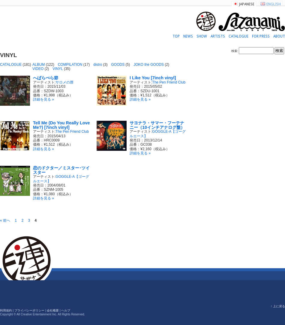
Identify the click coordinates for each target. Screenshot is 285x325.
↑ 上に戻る (278, 306)
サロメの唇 (65, 82)
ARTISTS (218, 36)
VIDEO (38, 69)
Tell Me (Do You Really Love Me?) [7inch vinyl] (61, 124)
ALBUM (38, 64)
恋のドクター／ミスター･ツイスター (61, 170)
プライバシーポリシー (29, 310)
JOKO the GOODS (149, 64)
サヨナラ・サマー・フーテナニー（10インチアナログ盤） (157, 124)
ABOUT (279, 36)
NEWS (188, 36)
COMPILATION (70, 64)
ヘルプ (65, 310)
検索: (234, 51)
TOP (176, 36)
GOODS (118, 64)
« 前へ (5, 220)
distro (97, 64)
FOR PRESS (261, 36)
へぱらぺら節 (45, 77)
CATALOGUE (238, 36)
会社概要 (53, 310)
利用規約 (6, 310)
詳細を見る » (43, 99)
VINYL (57, 69)
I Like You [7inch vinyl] (153, 77)
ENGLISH (273, 4)
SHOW (201, 36)
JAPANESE (246, 4)
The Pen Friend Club (168, 82)
